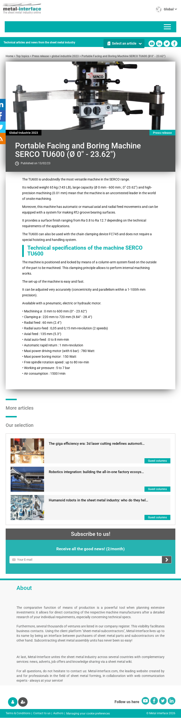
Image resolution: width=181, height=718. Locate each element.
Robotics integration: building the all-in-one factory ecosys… (96, 472)
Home (9, 56)
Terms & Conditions (18, 713)
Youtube (151, 43)
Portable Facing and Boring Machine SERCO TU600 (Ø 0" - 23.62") (123, 56)
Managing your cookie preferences (88, 713)
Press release (40, 56)
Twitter (167, 43)
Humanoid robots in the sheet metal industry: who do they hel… (98, 500)
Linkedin (159, 43)
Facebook (174, 43)
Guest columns (157, 460)
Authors (58, 713)
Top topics (22, 56)
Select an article (124, 43)
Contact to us (41, 713)
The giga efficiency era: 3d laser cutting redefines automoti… (97, 443)
